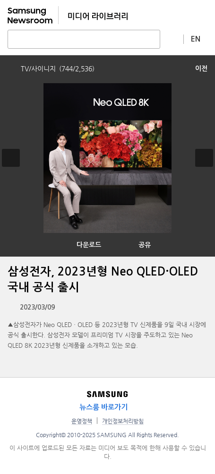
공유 (144, 244)
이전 (201, 68)
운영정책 (81, 421)
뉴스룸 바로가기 (103, 407)
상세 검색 (172, 39)
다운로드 (89, 244)
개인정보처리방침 (123, 421)
